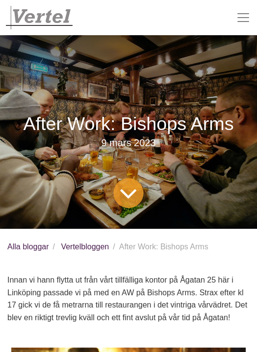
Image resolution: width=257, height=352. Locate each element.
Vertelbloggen (85, 246)
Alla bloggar (28, 246)
